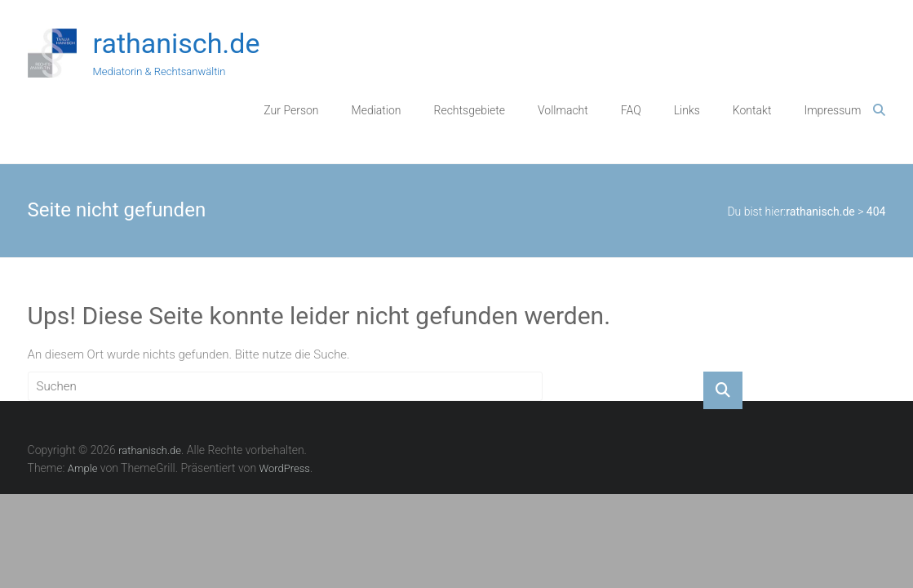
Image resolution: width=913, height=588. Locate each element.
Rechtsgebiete (470, 110)
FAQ (631, 110)
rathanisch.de (176, 43)
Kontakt (752, 110)
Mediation (376, 110)
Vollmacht (563, 110)
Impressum (832, 110)
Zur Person (291, 110)
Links (687, 110)
